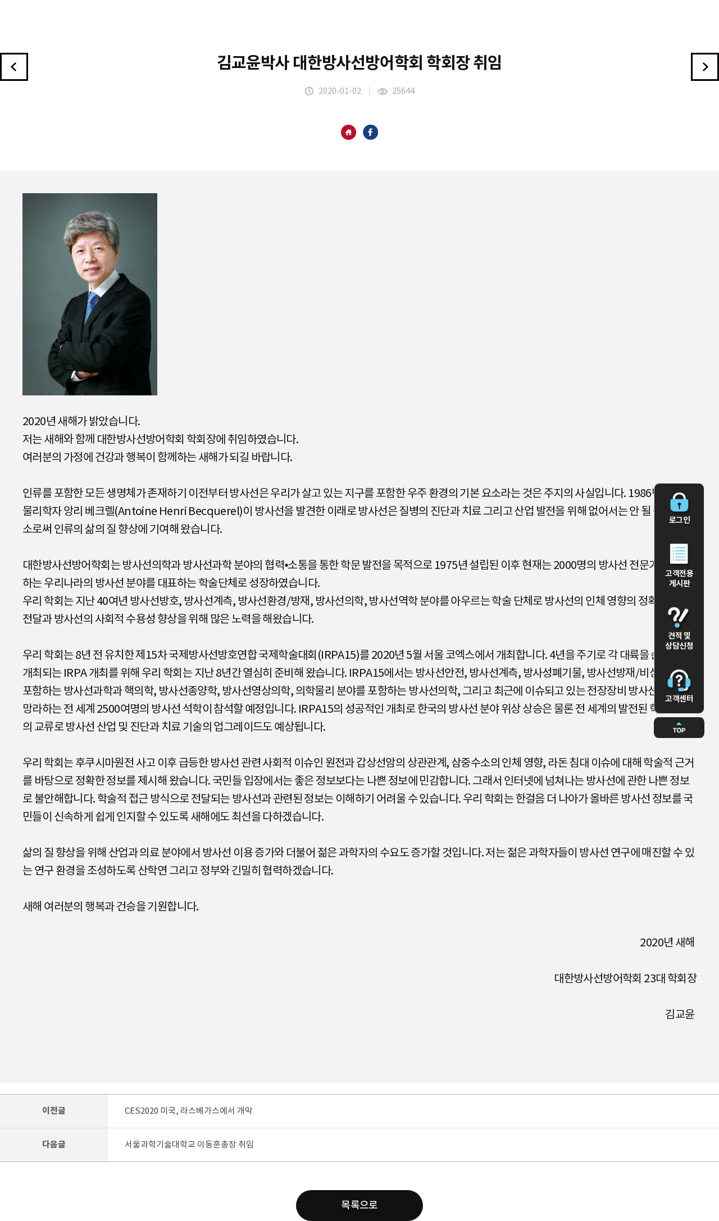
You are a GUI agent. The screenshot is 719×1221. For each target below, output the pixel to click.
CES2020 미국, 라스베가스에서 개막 (189, 1111)
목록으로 (359, 1205)
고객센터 (679, 686)
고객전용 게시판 (679, 566)
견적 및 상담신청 (679, 629)
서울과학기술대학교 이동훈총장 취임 (189, 1145)
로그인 (679, 509)
